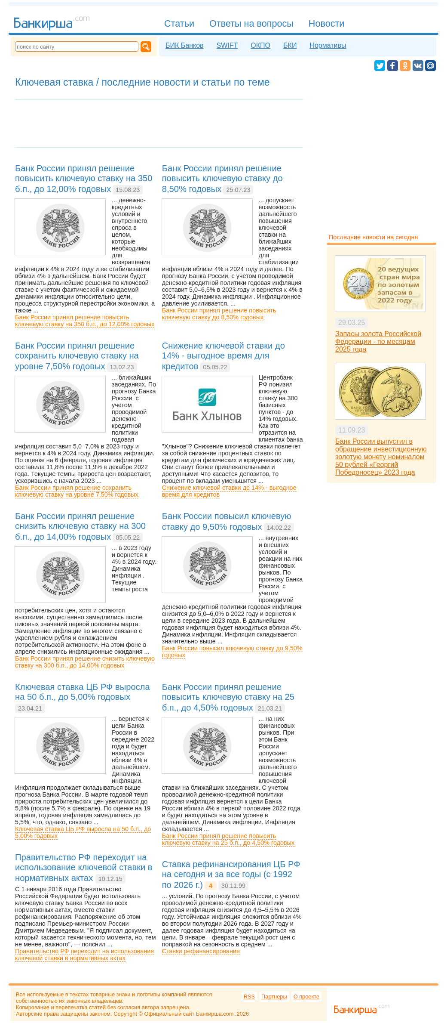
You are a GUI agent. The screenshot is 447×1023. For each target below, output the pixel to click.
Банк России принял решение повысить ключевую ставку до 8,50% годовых (219, 314)
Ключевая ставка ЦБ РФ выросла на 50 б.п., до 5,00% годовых (83, 832)
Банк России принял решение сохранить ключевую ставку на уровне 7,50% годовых (76, 491)
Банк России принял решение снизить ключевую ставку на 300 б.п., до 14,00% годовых (85, 662)
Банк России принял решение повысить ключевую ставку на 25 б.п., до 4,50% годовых (228, 839)
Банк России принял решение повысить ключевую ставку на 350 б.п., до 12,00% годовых (84, 321)
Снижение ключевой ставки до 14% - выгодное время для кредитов (229, 491)
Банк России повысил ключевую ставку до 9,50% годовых (232, 651)
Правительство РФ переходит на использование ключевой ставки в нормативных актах (84, 954)
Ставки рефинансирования (201, 951)
